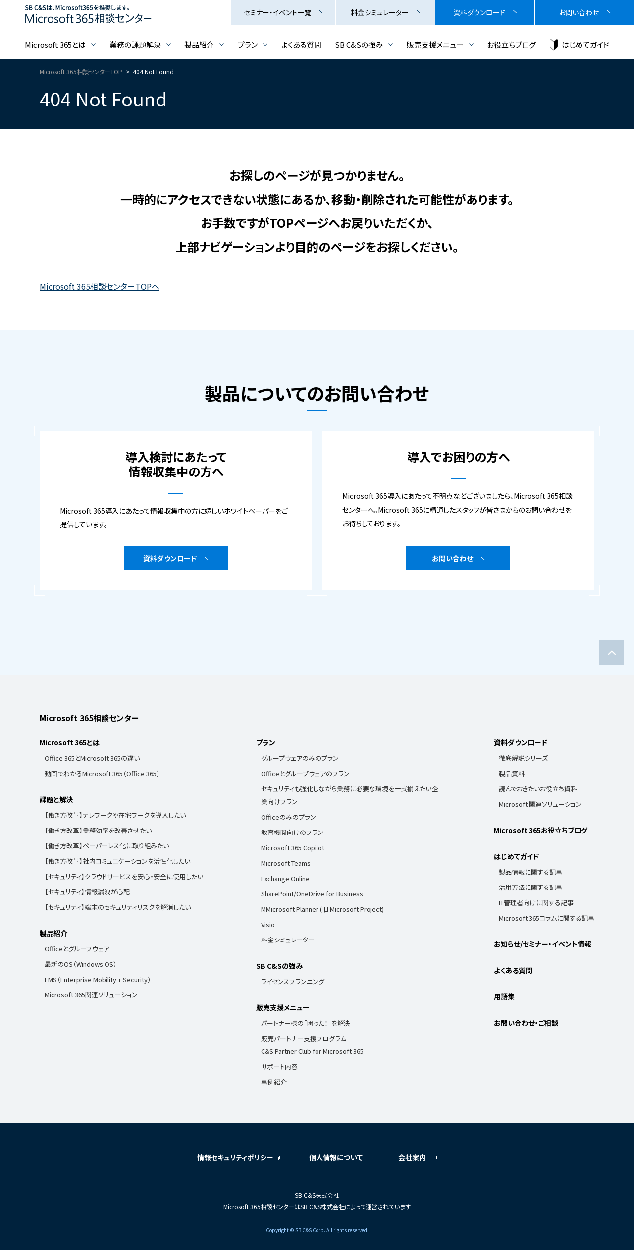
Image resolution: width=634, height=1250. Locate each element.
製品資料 (512, 773)
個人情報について (336, 1157)
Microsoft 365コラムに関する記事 (546, 918)
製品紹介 (199, 44)
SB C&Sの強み (359, 44)
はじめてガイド (585, 44)
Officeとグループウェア (77, 948)
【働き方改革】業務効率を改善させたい (98, 830)
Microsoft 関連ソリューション (540, 804)
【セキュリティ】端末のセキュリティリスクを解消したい (118, 907)
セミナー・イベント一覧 (277, 12)
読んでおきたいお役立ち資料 (538, 788)
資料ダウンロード (479, 12)
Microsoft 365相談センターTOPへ (99, 286)
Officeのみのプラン (288, 817)
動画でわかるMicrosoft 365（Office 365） (102, 773)
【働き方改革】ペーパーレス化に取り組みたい (107, 845)
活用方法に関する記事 (530, 887)
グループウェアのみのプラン (300, 758)
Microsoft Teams (286, 863)
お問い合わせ (579, 12)
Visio (268, 924)
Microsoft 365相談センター (89, 718)
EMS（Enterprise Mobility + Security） (98, 979)
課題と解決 (56, 799)
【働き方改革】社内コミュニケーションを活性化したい (117, 861)
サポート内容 (279, 1066)
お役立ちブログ (511, 44)
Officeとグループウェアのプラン (305, 773)
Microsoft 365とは (55, 44)
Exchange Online (285, 878)
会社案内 (412, 1157)
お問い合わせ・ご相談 (526, 1023)
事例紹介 (274, 1082)
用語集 (504, 996)
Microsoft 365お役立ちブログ (540, 830)
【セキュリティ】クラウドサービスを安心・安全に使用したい (124, 876)
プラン (248, 44)
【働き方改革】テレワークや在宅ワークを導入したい (115, 815)
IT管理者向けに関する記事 (536, 902)
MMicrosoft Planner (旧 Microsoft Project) (322, 909)
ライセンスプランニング (292, 981)
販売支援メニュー (435, 44)
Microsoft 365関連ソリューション (91, 994)
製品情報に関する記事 (530, 872)
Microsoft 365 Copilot (292, 847)
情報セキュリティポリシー (235, 1157)
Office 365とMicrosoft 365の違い (92, 758)
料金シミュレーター (380, 12)
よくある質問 (301, 44)
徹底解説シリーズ (523, 758)
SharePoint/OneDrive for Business (312, 893)
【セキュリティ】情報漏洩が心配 (87, 891)
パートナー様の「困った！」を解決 (305, 1023)
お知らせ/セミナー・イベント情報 (542, 944)
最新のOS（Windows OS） (81, 964)
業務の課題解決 (135, 44)
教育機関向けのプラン (292, 832)
